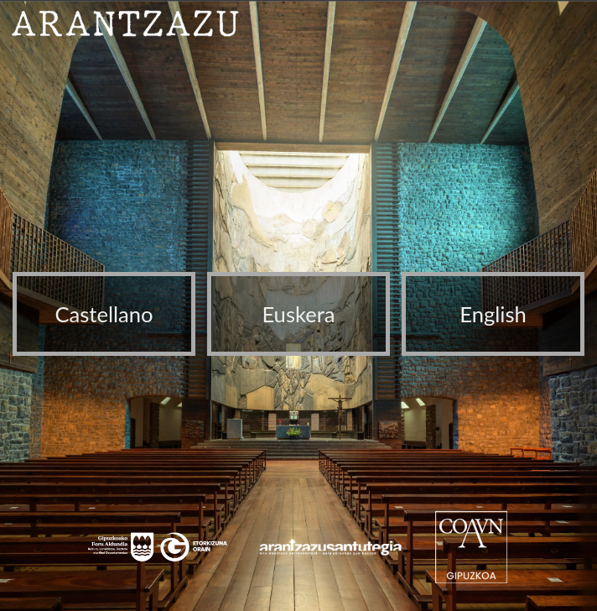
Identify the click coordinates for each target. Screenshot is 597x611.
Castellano (104, 313)
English (493, 313)
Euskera (298, 313)
